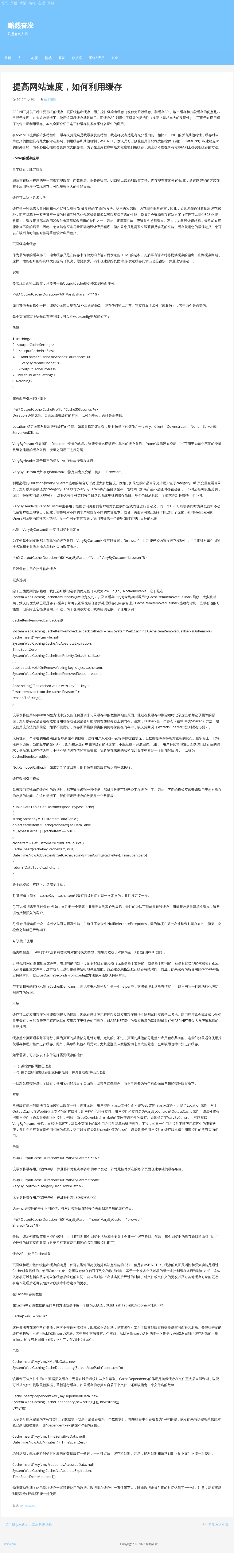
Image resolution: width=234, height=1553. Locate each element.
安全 (114, 57)
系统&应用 (97, 57)
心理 (41, 3)
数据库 (77, 57)
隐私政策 (10, 1544)
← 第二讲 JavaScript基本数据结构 (26, 1524)
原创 (13, 3)
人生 (21, 57)
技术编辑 (50, 99)
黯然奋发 (21, 25)
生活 (23, 3)
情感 (48, 57)
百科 (50, 3)
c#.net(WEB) (28, 1506)
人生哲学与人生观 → (217, 1524)
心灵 (34, 57)
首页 (4, 3)
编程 (32, 3)
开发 (61, 57)
